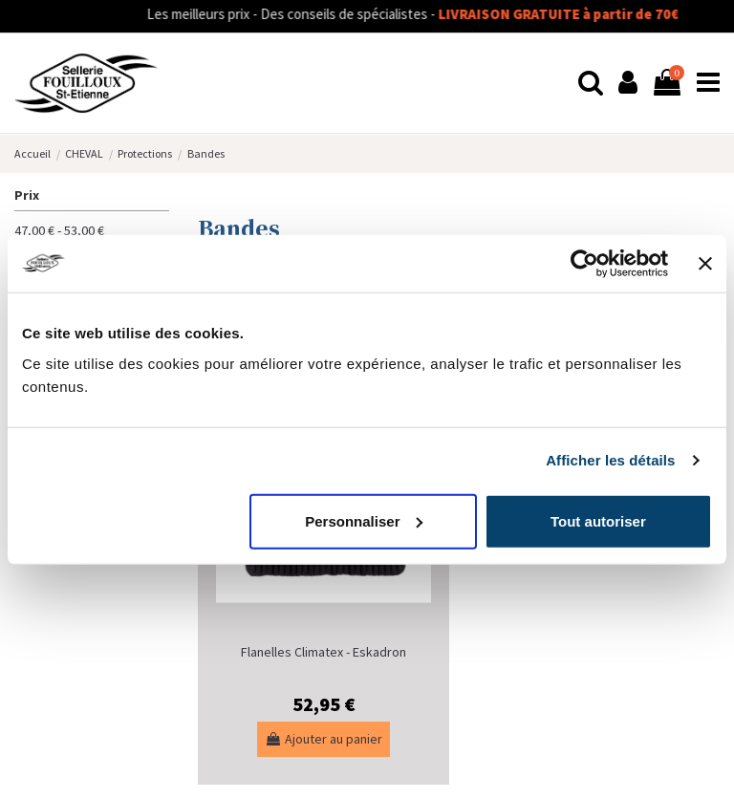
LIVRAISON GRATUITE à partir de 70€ (580, 14)
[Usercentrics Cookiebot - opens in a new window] (584, 263)
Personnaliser (363, 520)
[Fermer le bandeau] (705, 263)
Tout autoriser (598, 520)
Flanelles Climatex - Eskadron (323, 651)
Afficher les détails (610, 460)
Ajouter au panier (323, 738)
